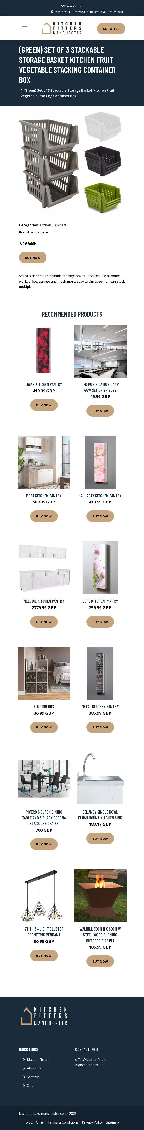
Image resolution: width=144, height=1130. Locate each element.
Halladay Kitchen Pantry (100, 495)
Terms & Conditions (63, 1122)
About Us (34, 1068)
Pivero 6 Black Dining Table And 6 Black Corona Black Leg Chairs (44, 817)
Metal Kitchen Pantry (100, 706)
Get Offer (111, 29)
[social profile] (80, 6)
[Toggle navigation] (24, 28)
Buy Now (32, 257)
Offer (31, 1085)
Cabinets (59, 225)
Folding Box (44, 706)
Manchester (61, 12)
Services (33, 1077)
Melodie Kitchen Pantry (44, 601)
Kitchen (45, 225)
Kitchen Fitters (38, 1059)
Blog (29, 1122)
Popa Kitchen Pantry (44, 495)
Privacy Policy (92, 1122)
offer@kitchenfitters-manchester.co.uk (98, 12)
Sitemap (112, 1122)
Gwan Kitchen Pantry (44, 384)
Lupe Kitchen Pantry (100, 601)
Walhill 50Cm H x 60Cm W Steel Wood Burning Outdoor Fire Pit (100, 934)
